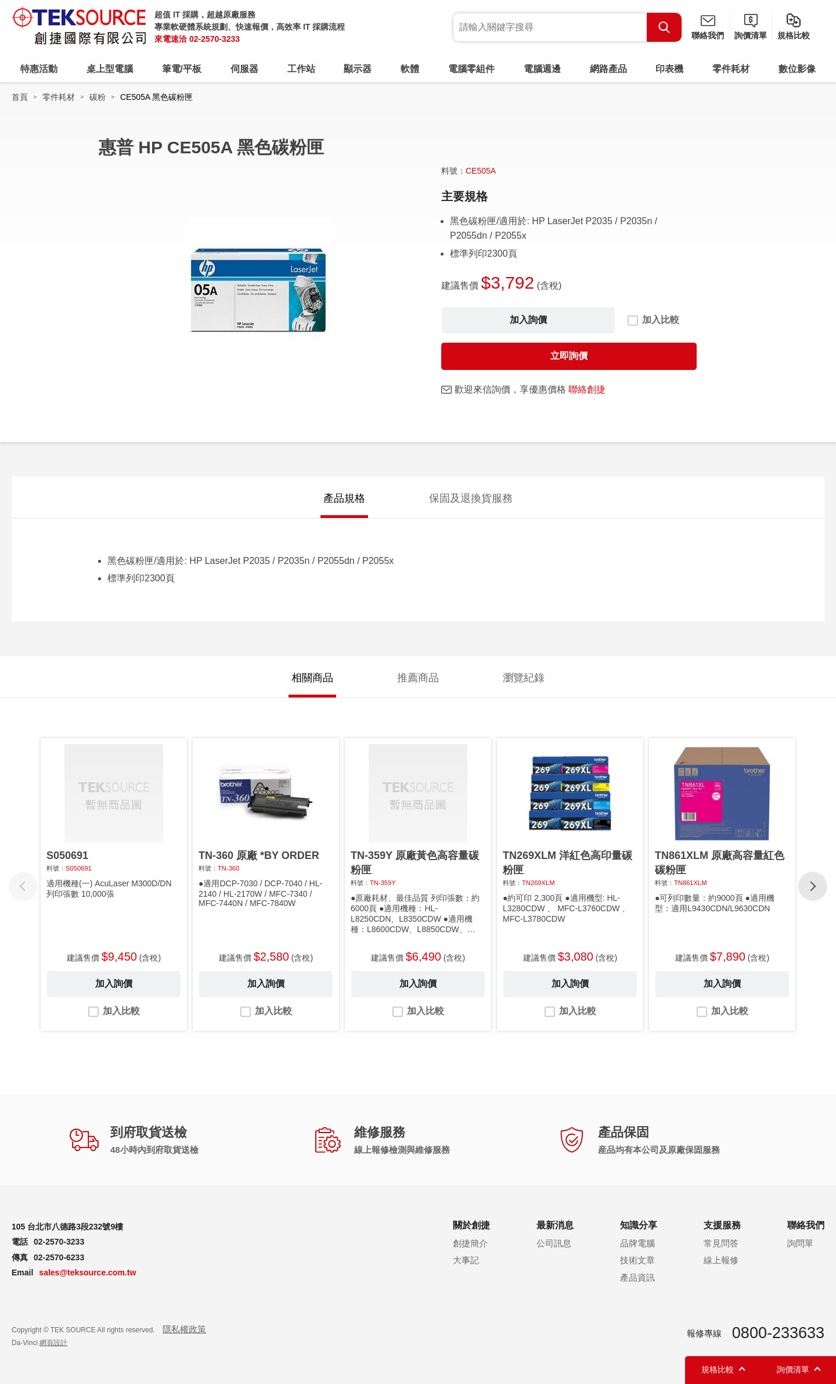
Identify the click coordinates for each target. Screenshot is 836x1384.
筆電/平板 (181, 69)
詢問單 (800, 1243)
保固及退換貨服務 (471, 498)
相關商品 (312, 678)
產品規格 (344, 498)
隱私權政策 (184, 1329)
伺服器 (244, 69)
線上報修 (721, 1260)
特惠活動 (38, 69)
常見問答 (721, 1243)
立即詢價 (569, 356)
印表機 (669, 69)
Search (664, 27)
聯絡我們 (707, 35)
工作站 (301, 69)
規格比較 (793, 35)
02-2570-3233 (214, 39)
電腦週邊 (542, 69)
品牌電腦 (637, 1243)
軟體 (410, 69)
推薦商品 (418, 678)
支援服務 (722, 1225)
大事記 (466, 1260)
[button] (812, 886)
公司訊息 (553, 1243)
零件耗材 (730, 69)
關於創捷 (471, 1225)
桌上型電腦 (110, 69)
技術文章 (637, 1260)
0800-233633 (778, 1333)
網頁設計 (53, 1343)
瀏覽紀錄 (524, 678)
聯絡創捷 (587, 389)
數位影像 (797, 69)
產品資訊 (637, 1277)
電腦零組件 (471, 69)
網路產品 (608, 69)
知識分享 (638, 1225)
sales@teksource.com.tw (87, 1272)
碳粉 (97, 97)
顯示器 (358, 69)
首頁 (20, 97)
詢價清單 (750, 35)
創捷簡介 (470, 1243)
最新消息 (555, 1225)
